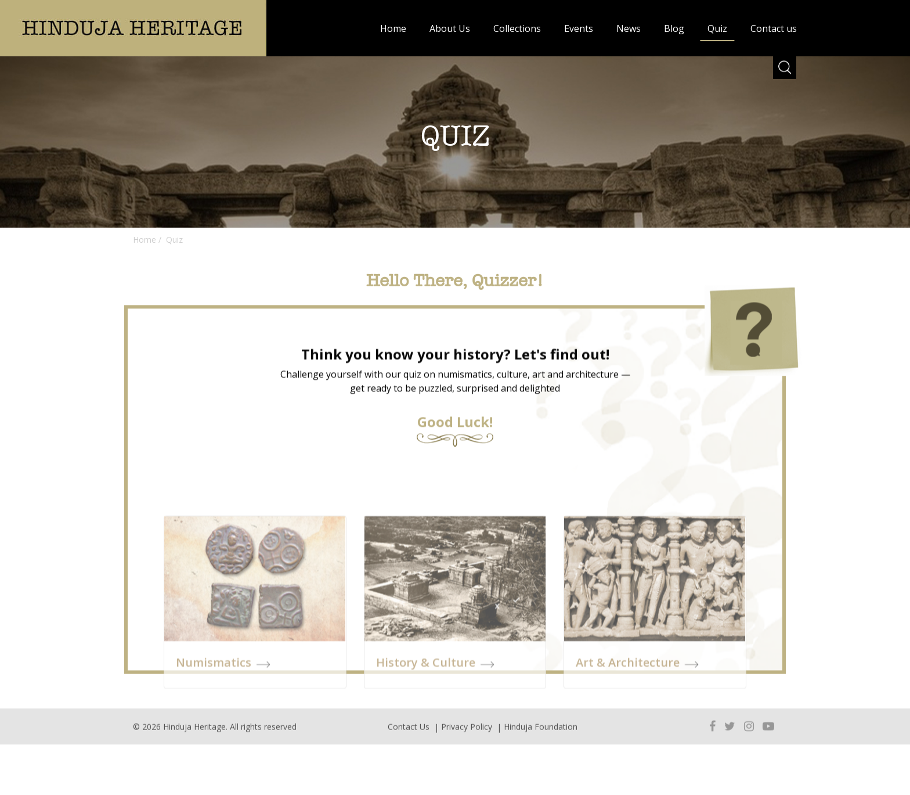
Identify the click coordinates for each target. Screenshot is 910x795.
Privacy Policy (466, 733)
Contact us (773, 28)
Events (578, 28)
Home (393, 28)
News (628, 28)
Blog (674, 28)
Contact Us (408, 733)
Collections (517, 28)
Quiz (717, 28)
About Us (449, 28)
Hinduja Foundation (540, 733)
